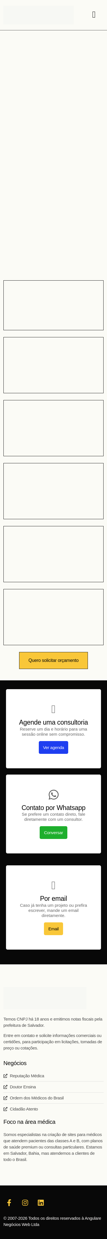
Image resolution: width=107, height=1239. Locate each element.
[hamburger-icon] (94, 15)
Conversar (53, 832)
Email (53, 928)
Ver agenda (53, 747)
